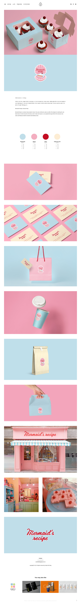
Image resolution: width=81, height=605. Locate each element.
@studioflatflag (40, 560)
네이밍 (9, 4)
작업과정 (19, 4)
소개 (14, 4)
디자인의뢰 (26, 4)
